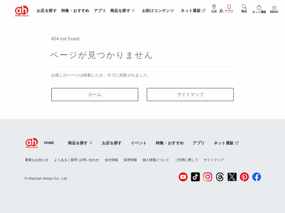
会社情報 (111, 160)
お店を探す (47, 10)
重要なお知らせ (36, 160)
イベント (139, 143)
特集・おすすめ (75, 10)
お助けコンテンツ (158, 10)
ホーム (95, 94)
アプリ (100, 10)
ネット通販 (193, 10)
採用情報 (130, 160)
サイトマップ (190, 94)
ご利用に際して (186, 160)
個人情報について (155, 160)
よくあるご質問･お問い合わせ (76, 160)
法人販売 (218, 10)
